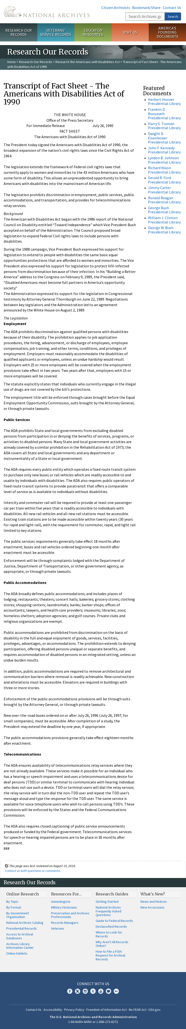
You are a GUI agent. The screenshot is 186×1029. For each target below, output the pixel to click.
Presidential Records (21, 928)
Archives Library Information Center (20, 946)
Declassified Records (111, 926)
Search (173, 16)
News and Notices (153, 901)
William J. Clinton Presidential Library (164, 219)
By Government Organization (17, 915)
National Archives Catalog (24, 922)
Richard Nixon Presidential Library (164, 170)
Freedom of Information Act (106, 1009)
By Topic (12, 901)
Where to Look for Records (109, 934)
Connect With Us (93, 983)
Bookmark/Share (146, 7)
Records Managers (64, 922)
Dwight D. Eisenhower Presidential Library (164, 137)
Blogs (108, 991)
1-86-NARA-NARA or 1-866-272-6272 (93, 1022)
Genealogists (60, 901)
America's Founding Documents (167, 32)
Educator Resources (93, 32)
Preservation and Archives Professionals (70, 915)
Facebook (70, 991)
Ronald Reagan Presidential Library (164, 200)
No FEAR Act (137, 1009)
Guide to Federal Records (114, 920)
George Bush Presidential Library (164, 210)
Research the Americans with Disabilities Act (87, 62)
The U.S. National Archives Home (46, 11)
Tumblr (93, 991)
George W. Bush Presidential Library (164, 229)
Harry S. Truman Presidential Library (164, 125)
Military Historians (64, 907)
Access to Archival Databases (19, 936)
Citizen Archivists (115, 7)
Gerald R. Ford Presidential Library (164, 179)
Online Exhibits (16, 953)
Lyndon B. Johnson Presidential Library (164, 160)
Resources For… (66, 894)
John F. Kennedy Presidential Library (164, 150)
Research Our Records (18, 32)
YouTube (101, 991)
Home (11, 62)
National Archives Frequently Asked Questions (108, 911)
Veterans (57, 928)
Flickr (116, 991)
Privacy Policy (74, 1009)
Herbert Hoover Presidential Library (164, 101)
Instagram (85, 991)
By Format (13, 907)
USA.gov (154, 1009)
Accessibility (53, 1009)
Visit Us (130, 32)
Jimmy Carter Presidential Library (164, 189)
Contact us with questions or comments (32, 871)
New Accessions (152, 907)
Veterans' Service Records (55, 32)
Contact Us (172, 7)
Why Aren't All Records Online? (112, 944)
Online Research (22, 894)
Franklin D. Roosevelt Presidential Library (164, 113)
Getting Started (107, 901)
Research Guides (112, 894)
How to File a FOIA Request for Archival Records (110, 955)
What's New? (152, 894)
